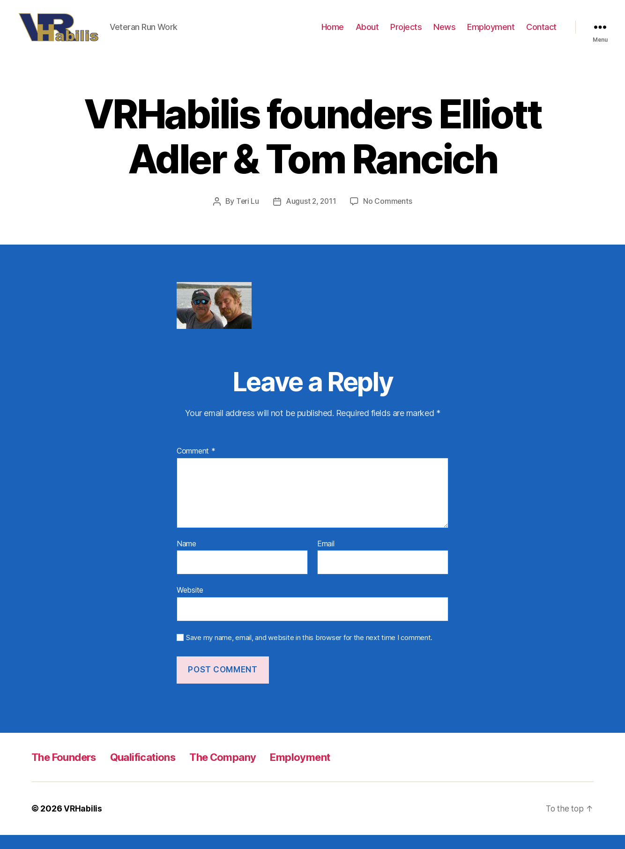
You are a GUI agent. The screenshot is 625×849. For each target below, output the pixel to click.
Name (186, 557)
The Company (238, 771)
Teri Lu (246, 215)
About (367, 34)
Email (326, 557)
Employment (490, 34)
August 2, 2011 (311, 215)
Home (332, 34)
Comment (196, 465)
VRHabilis (83, 822)
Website (190, 604)
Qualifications (152, 771)
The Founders (67, 771)
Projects (406, 34)
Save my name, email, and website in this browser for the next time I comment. (309, 651)
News (444, 34)
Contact (541, 34)
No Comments (388, 215)
